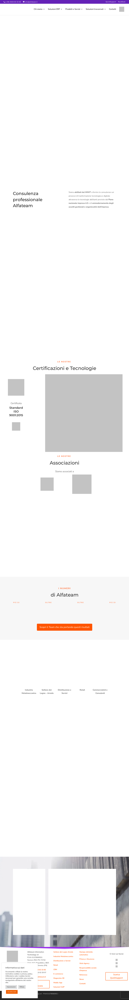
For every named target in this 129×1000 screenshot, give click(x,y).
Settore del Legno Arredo (63, 952)
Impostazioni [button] (11, 987)
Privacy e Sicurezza (86, 959)
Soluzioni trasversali (94, 10)
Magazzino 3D (58, 978)
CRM (55, 969)
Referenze (83, 975)
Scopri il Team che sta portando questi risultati (65, 627)
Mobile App (57, 982)
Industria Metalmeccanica (63, 956)
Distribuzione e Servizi (61, 961)
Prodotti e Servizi (72, 10)
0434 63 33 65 (40, 970)
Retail (55, 965)
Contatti (112, 10)
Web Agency (84, 963)
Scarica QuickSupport (116, 976)
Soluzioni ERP (54, 10)
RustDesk (121, 2)
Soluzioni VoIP (58, 987)
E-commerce (58, 974)
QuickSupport (111, 2)
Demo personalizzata (36, 984)
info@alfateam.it (39, 977)
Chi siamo (38, 10)
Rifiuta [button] (22, 987)
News (81, 979)
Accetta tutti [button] (11, 992)
